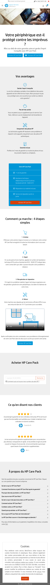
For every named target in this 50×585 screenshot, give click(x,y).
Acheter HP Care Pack (14, 55)
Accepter (25, 578)
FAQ (6, 524)
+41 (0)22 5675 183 (40, 1)
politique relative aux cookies (24, 562)
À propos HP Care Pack (33, 55)
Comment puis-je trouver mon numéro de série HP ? (22, 381)
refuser (39, 572)
